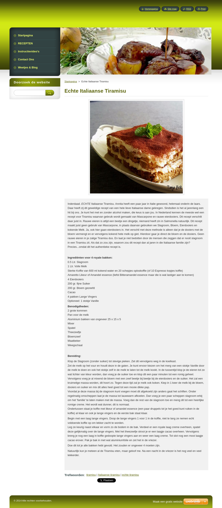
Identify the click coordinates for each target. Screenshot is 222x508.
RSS (188, 9)
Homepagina (151, 9)
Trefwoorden (74, 475)
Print (203, 9)
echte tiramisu (130, 474)
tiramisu (91, 474)
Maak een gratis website (167, 501)
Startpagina (70, 81)
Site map (172, 9)
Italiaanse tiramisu (109, 474)
